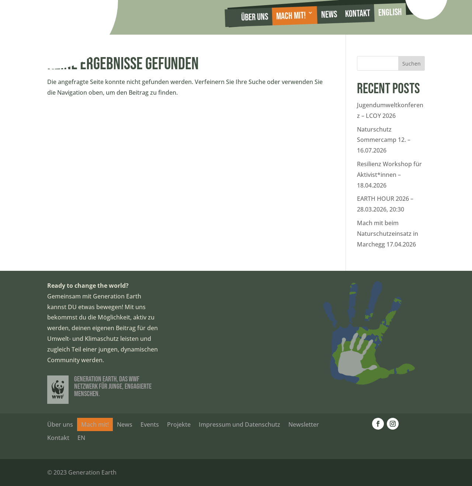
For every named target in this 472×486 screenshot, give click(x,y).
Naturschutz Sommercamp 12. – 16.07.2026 (383, 140)
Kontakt (357, 14)
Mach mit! (291, 16)
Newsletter (303, 424)
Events (149, 424)
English (390, 13)
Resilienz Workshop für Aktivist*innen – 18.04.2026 (389, 174)
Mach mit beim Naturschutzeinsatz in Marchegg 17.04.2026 (387, 233)
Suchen (411, 63)
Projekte (179, 424)
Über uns (254, 17)
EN (81, 438)
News (329, 15)
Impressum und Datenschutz (239, 424)
